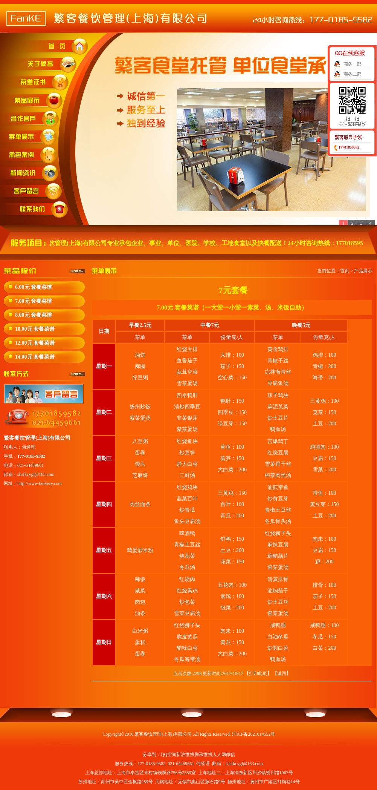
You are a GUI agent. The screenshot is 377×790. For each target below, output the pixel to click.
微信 (230, 754)
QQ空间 (168, 754)
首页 (344, 270)
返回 (281, 673)
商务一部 (352, 64)
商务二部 (352, 74)
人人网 (219, 754)
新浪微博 (185, 754)
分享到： (152, 754)
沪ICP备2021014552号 (253, 734)
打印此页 (258, 673)
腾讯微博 (203, 754)
